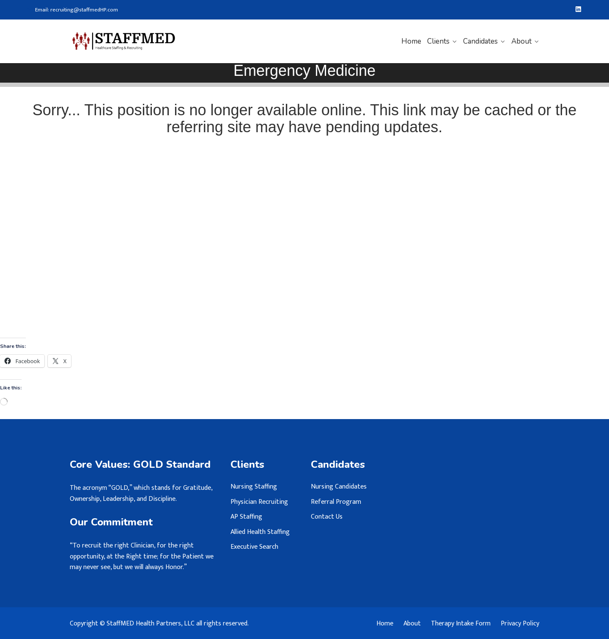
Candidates (480, 41)
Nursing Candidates (339, 486)
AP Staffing (246, 516)
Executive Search (254, 547)
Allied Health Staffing (260, 532)
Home (411, 41)
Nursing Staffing (253, 486)
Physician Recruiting (259, 502)
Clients (438, 41)
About (521, 41)
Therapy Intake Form (461, 623)
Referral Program (336, 502)
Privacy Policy (520, 623)
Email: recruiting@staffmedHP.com (72, 10)
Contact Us (327, 516)
